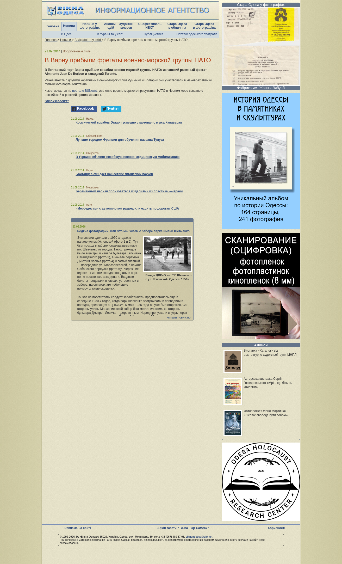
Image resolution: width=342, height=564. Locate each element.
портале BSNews (84, 91)
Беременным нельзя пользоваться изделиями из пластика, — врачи (129, 191)
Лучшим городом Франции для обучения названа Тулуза (120, 140)
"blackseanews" (57, 101)
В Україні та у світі (110, 34)
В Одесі (66, 34)
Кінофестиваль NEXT (149, 25)
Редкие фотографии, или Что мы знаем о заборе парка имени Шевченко (133, 231)
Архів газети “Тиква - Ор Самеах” (183, 528)
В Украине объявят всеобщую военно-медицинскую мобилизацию (128, 157)
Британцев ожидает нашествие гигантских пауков (114, 174)
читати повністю (179, 317)
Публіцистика (153, 34)
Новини (69, 26)
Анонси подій (110, 25)
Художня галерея (126, 25)
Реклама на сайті (78, 528)
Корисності (276, 528)
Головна (52, 26)
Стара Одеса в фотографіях (204, 25)
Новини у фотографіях (90, 25)
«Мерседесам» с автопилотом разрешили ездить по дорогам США (127, 208)
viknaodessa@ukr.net (199, 536)
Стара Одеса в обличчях (177, 25)
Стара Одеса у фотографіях (261, 5)
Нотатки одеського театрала (197, 34)
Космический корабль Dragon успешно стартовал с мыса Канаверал (129, 122)
